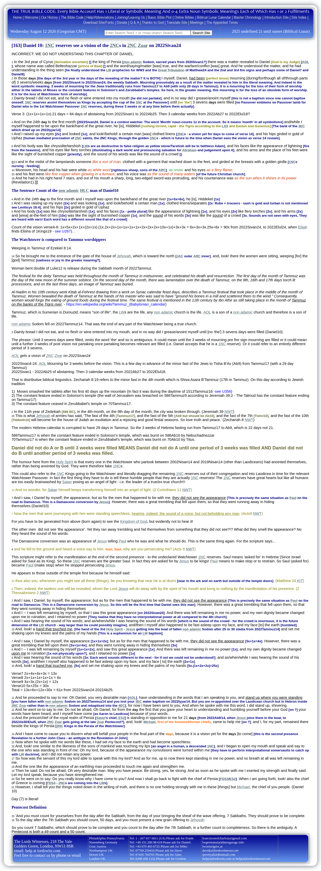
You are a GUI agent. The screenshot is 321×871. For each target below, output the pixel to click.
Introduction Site (276, 17)
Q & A (134, 22)
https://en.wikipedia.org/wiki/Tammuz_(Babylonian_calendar (115, 304)
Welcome (31, 17)
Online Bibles (184, 17)
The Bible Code (72, 17)
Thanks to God (153, 22)
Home (17, 17)
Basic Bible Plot (160, 17)
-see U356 (222, 391)
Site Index (298, 17)
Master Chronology (247, 17)
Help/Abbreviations (100, 17)
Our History (49, 17)
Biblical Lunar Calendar (214, 17)
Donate (122, 22)
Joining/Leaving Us (131, 17)
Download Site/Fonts (98, 22)
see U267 (63, 231)
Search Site (201, 33)
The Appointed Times (222, 22)
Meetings (197, 22)
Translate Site (177, 22)
